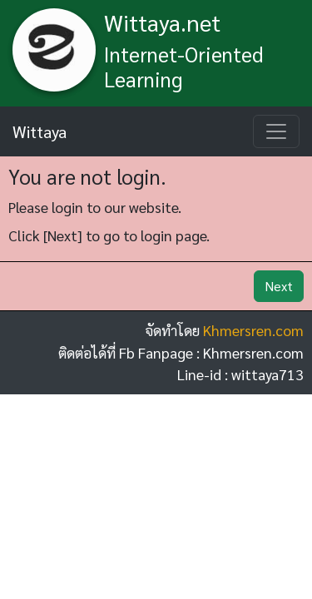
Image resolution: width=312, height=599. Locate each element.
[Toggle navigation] (276, 131)
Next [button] (279, 286)
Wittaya (39, 131)
